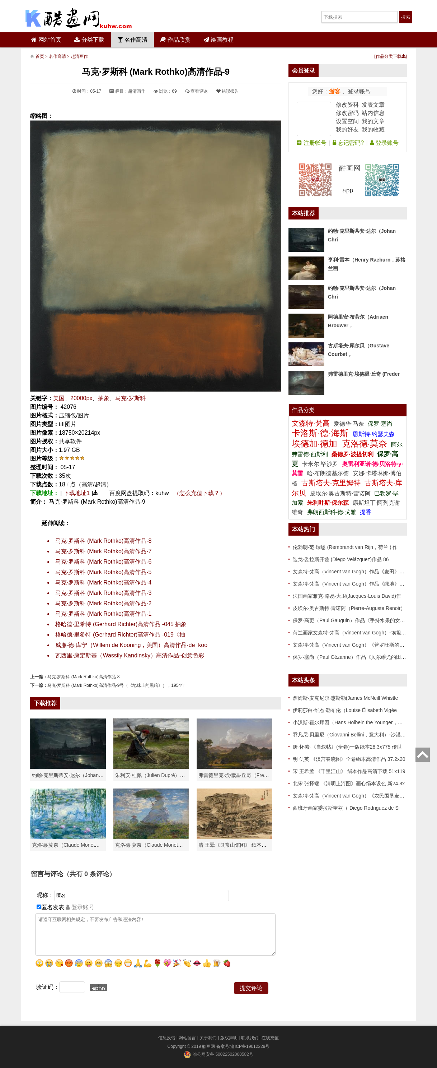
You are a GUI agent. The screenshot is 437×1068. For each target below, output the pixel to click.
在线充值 (270, 1037)
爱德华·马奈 (350, 424)
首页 (40, 56)
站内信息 (373, 113)
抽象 (103, 398)
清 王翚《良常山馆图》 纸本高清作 (237, 845)
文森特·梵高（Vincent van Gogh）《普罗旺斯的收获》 (353, 645)
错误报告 (227, 91)
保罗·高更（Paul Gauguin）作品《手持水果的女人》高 (354, 620)
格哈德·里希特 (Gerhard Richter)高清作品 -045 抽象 (121, 624)
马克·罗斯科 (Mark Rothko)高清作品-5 (103, 572)
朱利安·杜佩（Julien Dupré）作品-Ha (156, 775)
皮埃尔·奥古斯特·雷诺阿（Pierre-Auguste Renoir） (349, 608)
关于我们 (208, 1037)
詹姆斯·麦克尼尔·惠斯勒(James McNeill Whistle (345, 698)
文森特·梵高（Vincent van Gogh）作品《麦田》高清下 (353, 571)
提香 (365, 512)
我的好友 (347, 129)
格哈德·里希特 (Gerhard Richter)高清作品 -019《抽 (120, 635)
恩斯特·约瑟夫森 (373, 434)
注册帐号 (311, 143)
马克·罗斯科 (130, 398)
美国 (59, 398)
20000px (81, 398)
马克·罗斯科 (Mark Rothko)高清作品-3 (103, 593)
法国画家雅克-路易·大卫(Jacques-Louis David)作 (347, 596)
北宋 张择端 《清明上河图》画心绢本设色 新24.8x (349, 783)
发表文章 (373, 105)
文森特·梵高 (312, 423)
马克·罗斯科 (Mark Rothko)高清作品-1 (103, 614)
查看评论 (196, 91)
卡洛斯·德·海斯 (321, 433)
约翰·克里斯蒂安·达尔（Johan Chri (70, 775)
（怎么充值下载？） (199, 493)
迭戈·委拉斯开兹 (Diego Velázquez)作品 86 (341, 559)
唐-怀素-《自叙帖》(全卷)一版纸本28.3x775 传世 (347, 747)
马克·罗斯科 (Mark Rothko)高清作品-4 (103, 582)
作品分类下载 (390, 56)
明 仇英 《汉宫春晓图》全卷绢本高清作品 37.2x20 (349, 759)
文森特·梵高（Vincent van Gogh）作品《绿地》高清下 (353, 584)
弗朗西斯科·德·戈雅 (331, 512)
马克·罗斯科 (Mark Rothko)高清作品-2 (103, 603)
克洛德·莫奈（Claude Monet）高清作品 (76, 845)
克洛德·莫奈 (364, 443)
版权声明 (229, 1037)
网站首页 (46, 40)
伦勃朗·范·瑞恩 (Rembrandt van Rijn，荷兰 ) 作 (345, 547)
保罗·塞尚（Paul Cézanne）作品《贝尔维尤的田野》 (352, 657)
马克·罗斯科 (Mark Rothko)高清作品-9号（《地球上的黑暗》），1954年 (116, 685)
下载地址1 (77, 493)
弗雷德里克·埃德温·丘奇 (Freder (364, 374)
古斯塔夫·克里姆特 (331, 483)
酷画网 (209, 1046)
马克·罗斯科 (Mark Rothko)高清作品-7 (103, 551)
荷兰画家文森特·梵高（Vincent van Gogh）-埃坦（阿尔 (354, 632)
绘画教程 (218, 40)
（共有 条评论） (89, 874)
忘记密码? (348, 143)
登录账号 (358, 91)
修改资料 (347, 105)
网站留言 (187, 1037)
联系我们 (249, 1037)
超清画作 (79, 56)
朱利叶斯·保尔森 (329, 503)
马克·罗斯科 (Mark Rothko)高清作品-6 (103, 562)
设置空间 (347, 121)
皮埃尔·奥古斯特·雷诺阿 (340, 493)
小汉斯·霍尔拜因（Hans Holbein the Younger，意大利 (353, 722)
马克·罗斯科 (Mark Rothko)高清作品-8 (103, 541)
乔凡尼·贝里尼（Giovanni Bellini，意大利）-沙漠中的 (352, 735)
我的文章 (373, 121)
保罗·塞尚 (380, 424)
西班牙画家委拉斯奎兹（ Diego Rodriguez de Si (346, 808)
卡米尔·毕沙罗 (321, 464)
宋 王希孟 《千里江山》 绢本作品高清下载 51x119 (349, 771)
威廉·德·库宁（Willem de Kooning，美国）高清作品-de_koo (131, 645)
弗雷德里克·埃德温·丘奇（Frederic (236, 775)
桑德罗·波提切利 (352, 454)
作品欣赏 (175, 40)
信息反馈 (166, 1037)
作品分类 (303, 410)
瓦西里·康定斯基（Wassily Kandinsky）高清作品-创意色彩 (129, 655)
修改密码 (347, 113)
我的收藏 (373, 129)
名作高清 (132, 40)
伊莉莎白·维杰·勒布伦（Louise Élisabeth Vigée (345, 710)
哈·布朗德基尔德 (329, 473)
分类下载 (89, 40)
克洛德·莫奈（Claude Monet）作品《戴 (159, 845)
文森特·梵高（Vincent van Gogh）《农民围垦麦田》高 (353, 796)
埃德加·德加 (315, 443)
